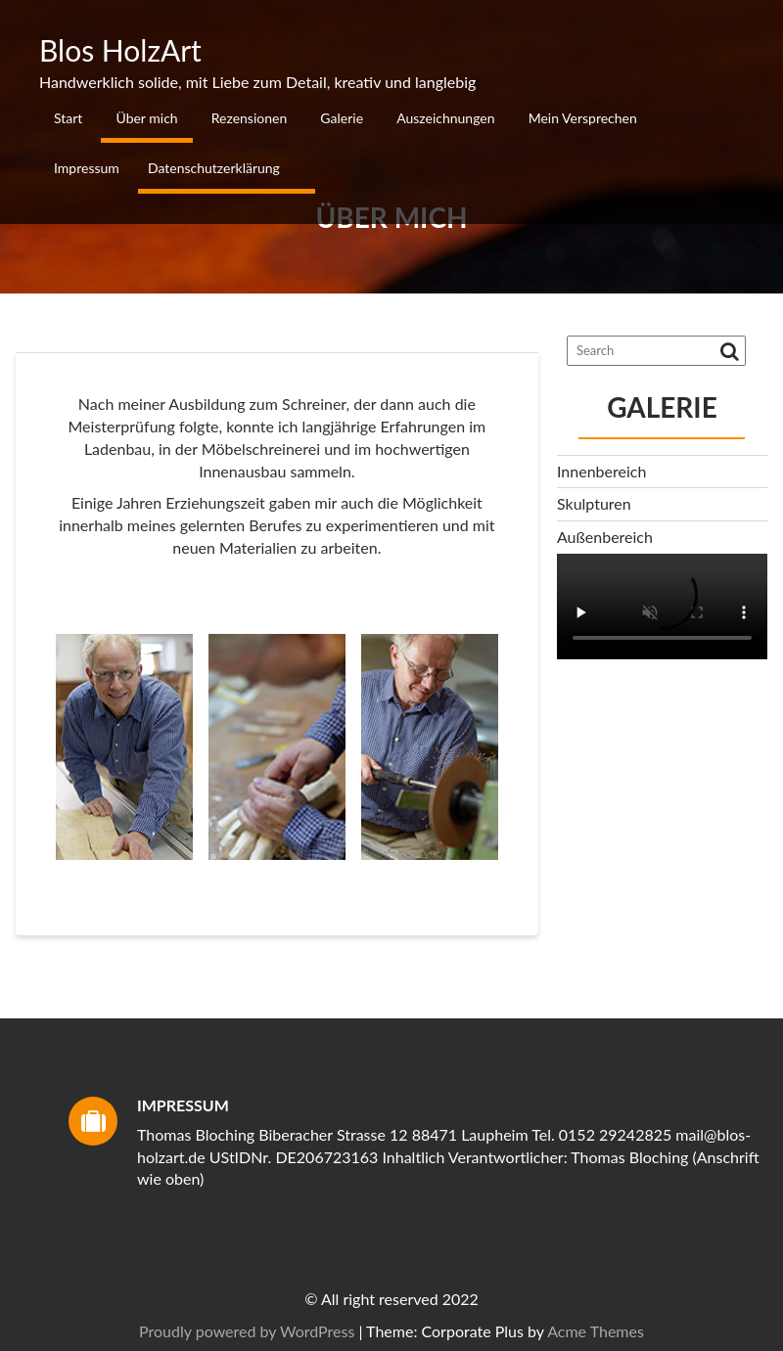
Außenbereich (605, 536)
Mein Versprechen (583, 118)
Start (68, 118)
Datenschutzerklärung (214, 167)
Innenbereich (601, 471)
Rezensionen (249, 118)
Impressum (86, 167)
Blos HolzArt (120, 50)
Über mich (146, 118)
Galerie (341, 118)
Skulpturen (594, 503)
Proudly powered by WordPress (566, 1331)
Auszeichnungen (445, 118)
